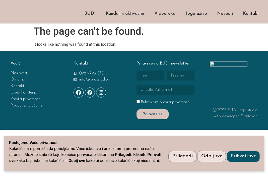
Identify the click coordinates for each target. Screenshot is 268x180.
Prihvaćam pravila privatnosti (165, 113)
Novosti (225, 24)
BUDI (90, 24)
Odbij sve (209, 153)
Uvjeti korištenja (24, 103)
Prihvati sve (242, 153)
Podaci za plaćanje (26, 116)
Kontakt (251, 24)
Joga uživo (196, 24)
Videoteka (164, 24)
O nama (18, 90)
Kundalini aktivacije (125, 24)
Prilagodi (178, 153)
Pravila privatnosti (25, 110)
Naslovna (19, 84)
